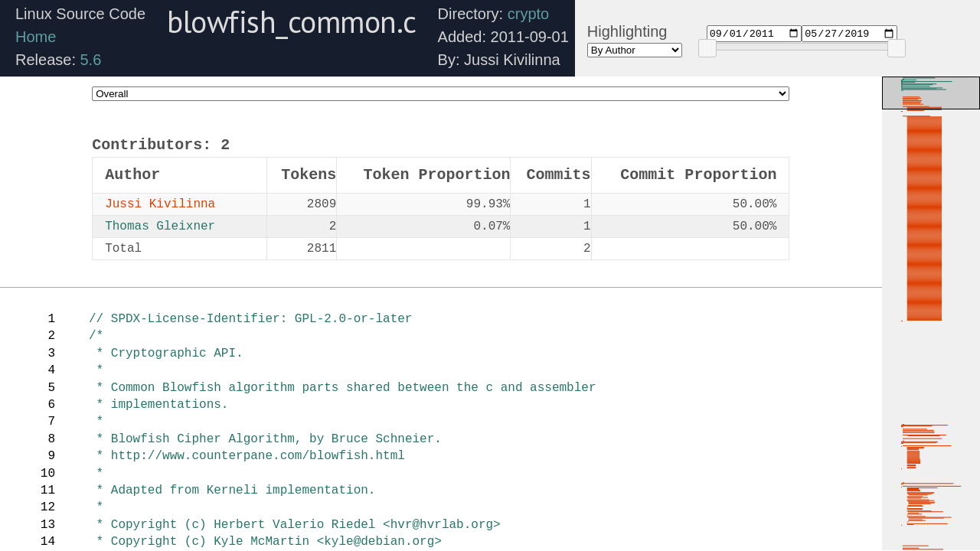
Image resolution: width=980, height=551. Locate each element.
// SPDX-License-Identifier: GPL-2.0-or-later (250, 319)
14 (48, 541)
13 (48, 525)
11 (48, 490)
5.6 (91, 59)
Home (35, 36)
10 (48, 473)
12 (48, 507)
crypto (528, 13)
